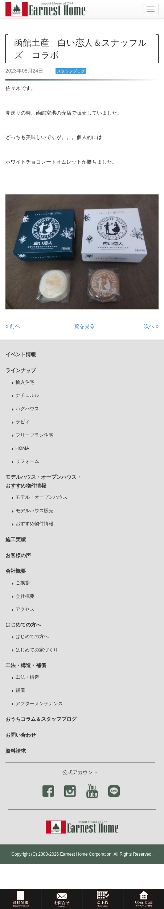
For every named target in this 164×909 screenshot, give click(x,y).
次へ (149, 326)
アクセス (25, 609)
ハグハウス (27, 408)
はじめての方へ (32, 636)
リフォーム (27, 461)
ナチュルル (27, 395)
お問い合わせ (20, 735)
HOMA (22, 448)
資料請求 (15, 751)
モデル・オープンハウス (41, 497)
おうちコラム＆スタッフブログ (41, 719)
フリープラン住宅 (34, 435)
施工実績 (15, 539)
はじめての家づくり (37, 650)
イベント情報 (20, 354)
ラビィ (23, 421)
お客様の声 (18, 555)
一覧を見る (82, 326)
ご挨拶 (23, 582)
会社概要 (25, 596)
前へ (15, 326)
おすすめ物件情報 (34, 523)
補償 (20, 690)
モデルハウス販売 (34, 510)
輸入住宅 (25, 382)
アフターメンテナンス (39, 703)
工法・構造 (27, 677)
